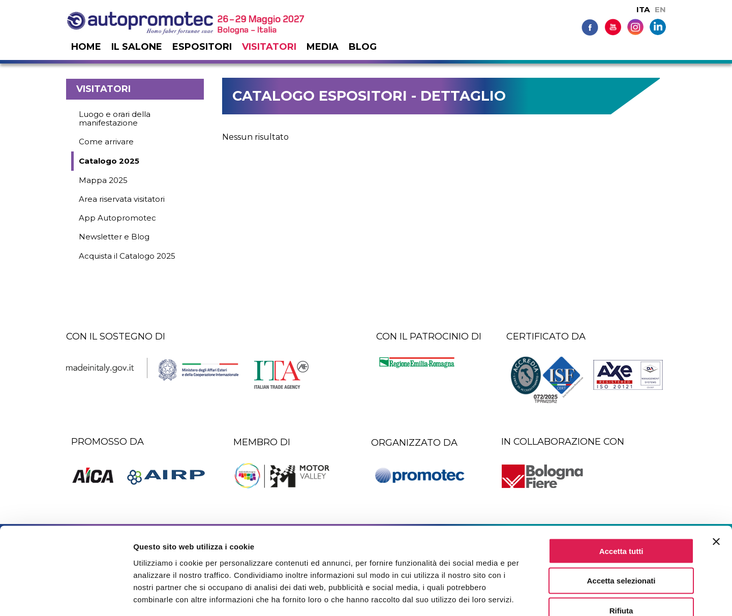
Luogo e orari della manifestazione (114, 118)
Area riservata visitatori (122, 199)
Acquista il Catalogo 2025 (127, 256)
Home (86, 46)
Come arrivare (106, 141)
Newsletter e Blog (114, 236)
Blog (363, 46)
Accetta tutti (621, 491)
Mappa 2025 (103, 180)
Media (323, 46)
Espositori (202, 46)
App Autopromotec (117, 218)
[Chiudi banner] (716, 481)
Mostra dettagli (534, 596)
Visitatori (269, 46)
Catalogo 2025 (109, 161)
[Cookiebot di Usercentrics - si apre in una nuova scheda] (65, 596)
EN (660, 9)
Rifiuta (621, 551)
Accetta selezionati (621, 521)
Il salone (136, 46)
